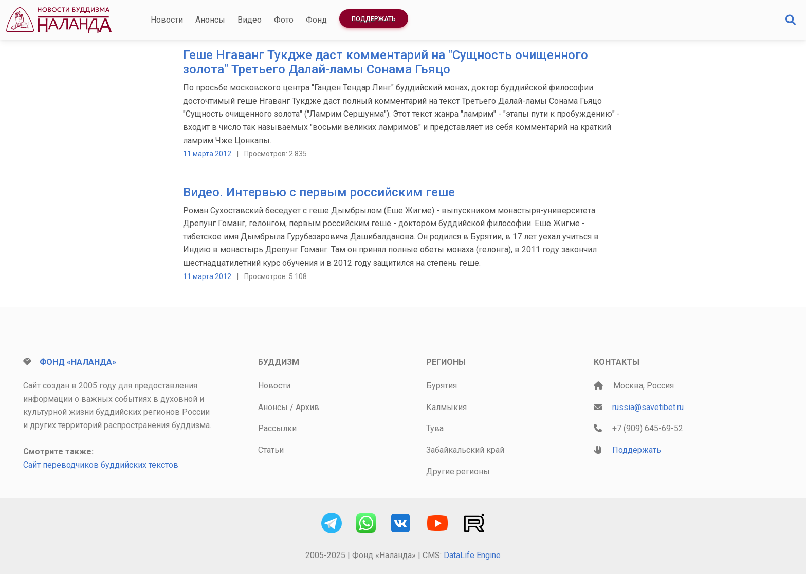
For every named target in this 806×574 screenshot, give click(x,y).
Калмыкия (446, 407)
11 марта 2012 (207, 154)
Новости (167, 20)
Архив (307, 407)
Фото (284, 20)
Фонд (316, 20)
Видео (249, 20)
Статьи (271, 450)
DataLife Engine (472, 555)
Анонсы (210, 20)
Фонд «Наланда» (78, 362)
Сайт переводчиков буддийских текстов (100, 465)
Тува (435, 428)
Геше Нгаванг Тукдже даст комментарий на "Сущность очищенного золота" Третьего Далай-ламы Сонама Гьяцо (385, 62)
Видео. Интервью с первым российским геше (319, 192)
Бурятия (441, 386)
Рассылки (277, 428)
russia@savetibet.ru (648, 407)
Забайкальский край (465, 450)
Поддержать (374, 19)
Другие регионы (458, 471)
